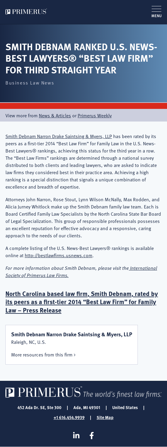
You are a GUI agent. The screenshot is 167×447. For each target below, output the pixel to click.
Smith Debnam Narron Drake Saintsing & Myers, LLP (58, 136)
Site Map (105, 417)
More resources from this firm (42, 354)
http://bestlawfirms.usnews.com (58, 255)
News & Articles (55, 115)
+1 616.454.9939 (69, 417)
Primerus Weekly (95, 115)
